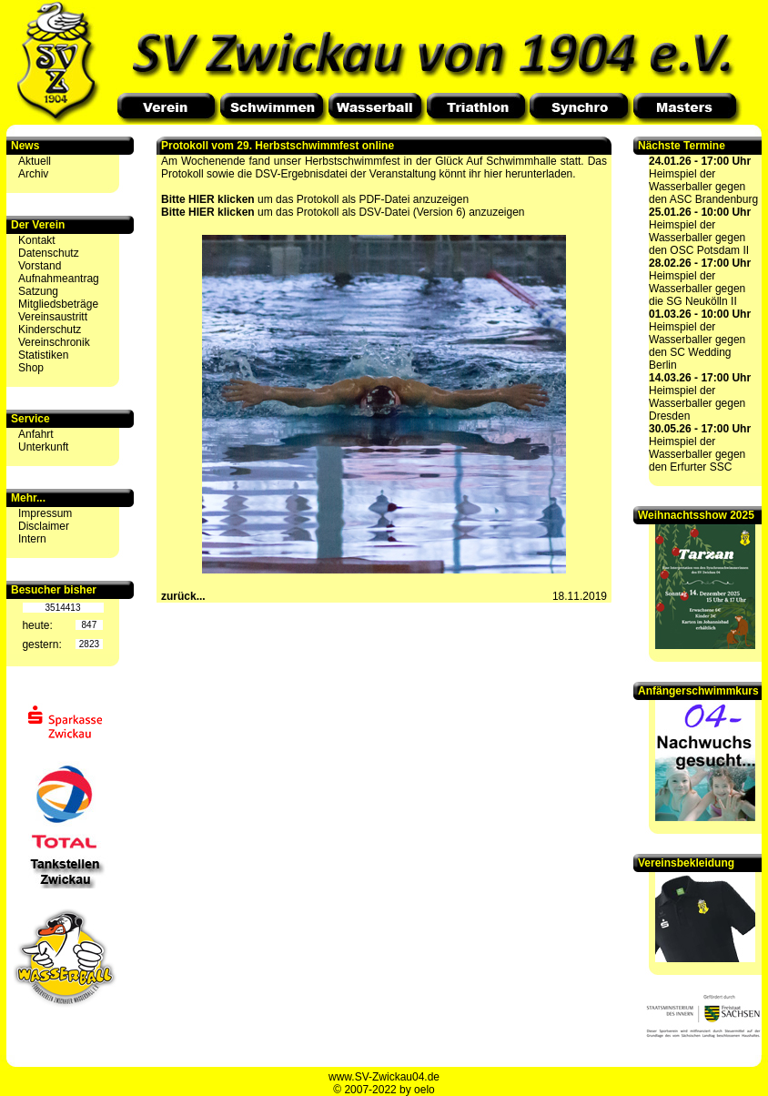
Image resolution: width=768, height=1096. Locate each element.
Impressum (45, 513)
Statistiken (43, 355)
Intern (32, 539)
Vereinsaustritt (52, 316)
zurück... (183, 596)
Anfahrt (36, 434)
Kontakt (37, 240)
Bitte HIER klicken (208, 199)
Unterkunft (43, 447)
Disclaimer (43, 526)
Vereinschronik (54, 342)
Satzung (38, 291)
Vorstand (39, 265)
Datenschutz (48, 253)
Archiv (33, 173)
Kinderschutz (49, 329)
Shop (31, 367)
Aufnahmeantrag (58, 278)
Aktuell (34, 161)
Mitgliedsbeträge (58, 304)
